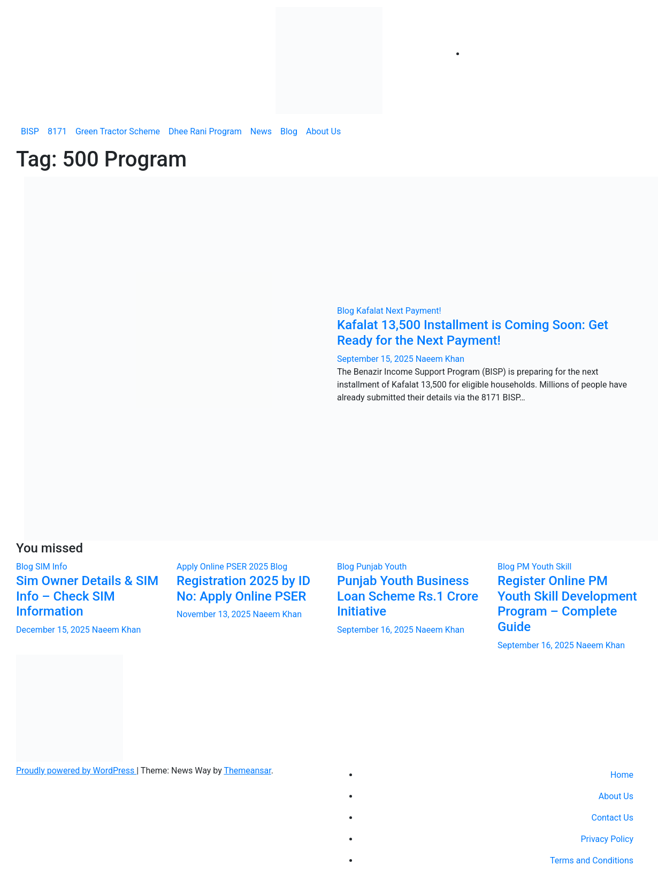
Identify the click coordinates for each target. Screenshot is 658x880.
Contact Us (612, 818)
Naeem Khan (440, 359)
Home (621, 775)
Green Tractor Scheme (117, 131)
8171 (57, 131)
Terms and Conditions (591, 860)
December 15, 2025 (54, 630)
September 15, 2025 (376, 359)
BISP (30, 131)
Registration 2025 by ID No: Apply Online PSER (243, 588)
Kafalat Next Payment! (398, 311)
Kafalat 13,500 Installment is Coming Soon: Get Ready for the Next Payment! (472, 332)
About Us (323, 131)
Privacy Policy (607, 839)
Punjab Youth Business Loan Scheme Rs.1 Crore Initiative (407, 596)
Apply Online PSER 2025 (223, 567)
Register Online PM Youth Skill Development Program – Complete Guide (567, 603)
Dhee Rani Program (205, 131)
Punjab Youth (381, 567)
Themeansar (247, 770)
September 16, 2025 (376, 630)
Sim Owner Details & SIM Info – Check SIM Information (87, 596)
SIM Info (51, 567)
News (261, 131)
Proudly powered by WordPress (76, 770)
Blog (288, 131)
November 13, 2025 (215, 614)
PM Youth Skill (544, 567)
